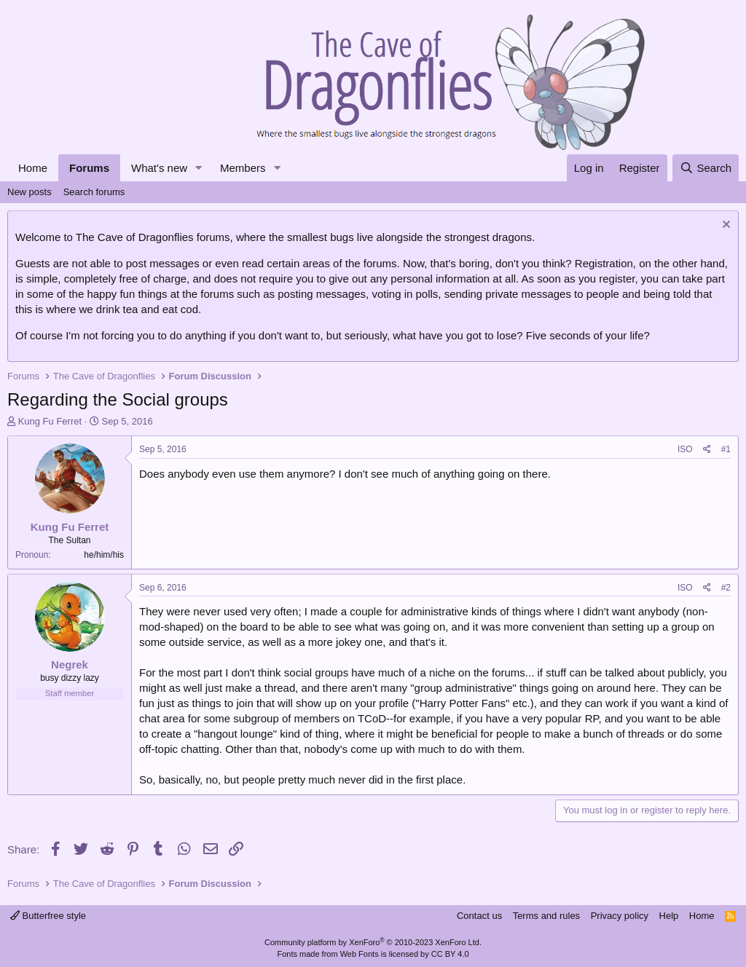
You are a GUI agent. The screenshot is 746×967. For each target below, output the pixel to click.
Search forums (94, 191)
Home (32, 168)
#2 (726, 588)
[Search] (705, 167)
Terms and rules (546, 915)
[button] (199, 167)
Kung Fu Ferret (50, 421)
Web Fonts (359, 954)
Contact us (479, 915)
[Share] (707, 449)
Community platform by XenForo (373, 942)
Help (669, 915)
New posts (29, 191)
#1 (726, 449)
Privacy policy (619, 915)
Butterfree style (48, 915)
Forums (89, 168)
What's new (159, 168)
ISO (685, 449)
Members (243, 168)
